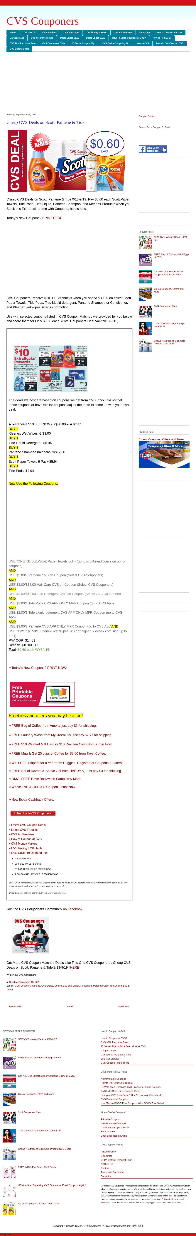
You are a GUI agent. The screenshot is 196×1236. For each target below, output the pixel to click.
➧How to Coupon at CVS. (26, 839)
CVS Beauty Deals (19, 49)
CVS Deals (47, 985)
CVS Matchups (71, 32)
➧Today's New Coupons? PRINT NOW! (38, 668)
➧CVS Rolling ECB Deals (25, 848)
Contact (105, 1168)
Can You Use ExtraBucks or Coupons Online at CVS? (168, 273)
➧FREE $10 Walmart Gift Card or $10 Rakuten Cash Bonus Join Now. (60, 744)
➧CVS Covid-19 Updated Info (28, 852)
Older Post (123, 1006)
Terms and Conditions (112, 1172)
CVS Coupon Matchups (27, 985)
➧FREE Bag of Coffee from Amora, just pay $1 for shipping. (53, 725)
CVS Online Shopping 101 (116, 43)
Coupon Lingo (108, 1050)
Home (13, 32)
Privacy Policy (108, 1151)
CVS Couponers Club (53, 43)
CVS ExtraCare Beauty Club (116, 1054)
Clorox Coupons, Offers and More (161, 439)
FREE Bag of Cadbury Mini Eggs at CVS (39, 1057)
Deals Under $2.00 (95, 38)
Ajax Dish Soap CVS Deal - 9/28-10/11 (38, 1203)
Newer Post (15, 1006)
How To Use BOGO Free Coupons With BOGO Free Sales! (132, 1103)
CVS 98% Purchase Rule (23, 43)
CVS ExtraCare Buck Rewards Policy (121, 1091)
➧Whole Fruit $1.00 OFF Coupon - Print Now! (42, 787)
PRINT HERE (52, 218)
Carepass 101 (17, 38)
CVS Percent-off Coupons (114, 1099)
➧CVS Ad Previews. (22, 834)
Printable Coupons (111, 1119)
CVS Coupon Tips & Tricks (115, 1062)
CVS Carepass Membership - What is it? (39, 1130)
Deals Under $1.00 (69, 38)
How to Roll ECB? (162, 38)
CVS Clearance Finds (42, 38)
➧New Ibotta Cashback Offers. (31, 799)
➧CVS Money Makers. (23, 843)
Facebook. (75, 909)
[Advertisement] (98, 83)
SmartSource (108, 1131)
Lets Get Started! (110, 1058)
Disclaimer (106, 1156)
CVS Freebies (49, 32)
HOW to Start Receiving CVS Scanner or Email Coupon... (131, 1087)
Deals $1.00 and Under (66, 985)
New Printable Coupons (113, 1078)
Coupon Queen (147, 116)
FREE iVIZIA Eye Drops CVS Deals (37, 1167)
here (178, 1203)
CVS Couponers (42, 21)
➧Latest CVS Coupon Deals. (27, 825)
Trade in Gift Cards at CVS (169, 43)
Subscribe (144, 32)
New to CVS (142, 43)
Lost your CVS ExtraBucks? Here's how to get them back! (131, 1095)
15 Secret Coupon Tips (84, 43)
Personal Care (101, 985)
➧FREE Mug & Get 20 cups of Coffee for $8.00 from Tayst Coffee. (57, 753)
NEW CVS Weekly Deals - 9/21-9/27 (37, 1039)
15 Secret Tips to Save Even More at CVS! (123, 1046)
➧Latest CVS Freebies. (24, 829)
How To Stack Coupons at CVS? (129, 38)
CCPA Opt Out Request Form (116, 1160)
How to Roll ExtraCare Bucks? (117, 1083)
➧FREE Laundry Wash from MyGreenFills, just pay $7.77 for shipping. (60, 735)
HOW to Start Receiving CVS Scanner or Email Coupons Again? (52, 1185)
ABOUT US (107, 1164)
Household (86, 985)
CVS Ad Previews (123, 32)
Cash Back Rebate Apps (114, 1135)
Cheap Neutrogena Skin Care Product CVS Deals (169, 342)
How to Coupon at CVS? (169, 32)
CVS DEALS (29, 32)
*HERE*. (75, 967)
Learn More (157, 1199)
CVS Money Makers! (96, 32)
